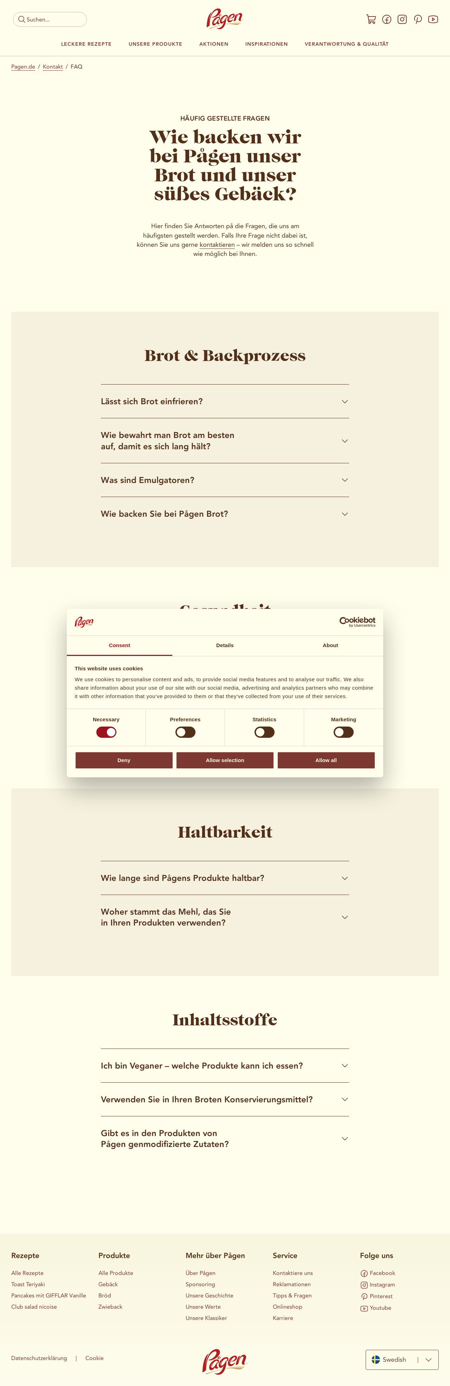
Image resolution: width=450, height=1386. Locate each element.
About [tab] (330, 645)
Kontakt (53, 66)
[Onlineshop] (371, 19)
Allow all (326, 760)
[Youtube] (433, 19)
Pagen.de (23, 66)
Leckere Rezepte (86, 44)
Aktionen (214, 44)
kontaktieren (217, 245)
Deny (123, 760)
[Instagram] (402, 19)
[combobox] (402, 1360)
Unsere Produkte (155, 44)
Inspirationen (266, 44)
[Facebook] (386, 19)
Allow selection (225, 760)
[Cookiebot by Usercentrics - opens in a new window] (344, 622)
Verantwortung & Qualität (347, 44)
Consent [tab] (119, 645)
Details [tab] (225, 645)
